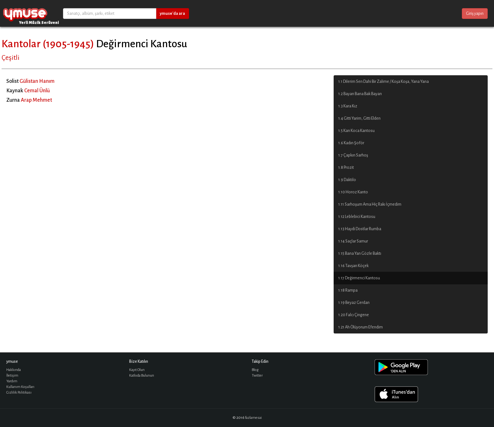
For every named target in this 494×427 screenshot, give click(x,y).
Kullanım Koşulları (20, 387)
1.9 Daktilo (347, 180)
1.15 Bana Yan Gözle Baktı (359, 253)
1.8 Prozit (346, 167)
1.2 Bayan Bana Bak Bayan (360, 94)
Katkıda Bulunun (141, 375)
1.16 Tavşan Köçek (353, 266)
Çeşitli (11, 57)
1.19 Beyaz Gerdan (354, 302)
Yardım (11, 381)
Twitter (257, 375)
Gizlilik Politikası (19, 392)
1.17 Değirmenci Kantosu (359, 278)
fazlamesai (253, 418)
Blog (255, 370)
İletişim (12, 375)
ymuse (25, 13)
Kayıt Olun (137, 370)
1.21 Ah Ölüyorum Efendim (360, 327)
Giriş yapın (475, 13)
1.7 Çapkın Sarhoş (353, 155)
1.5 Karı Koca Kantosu (356, 130)
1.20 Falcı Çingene (353, 315)
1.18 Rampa (348, 290)
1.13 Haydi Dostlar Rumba (359, 229)
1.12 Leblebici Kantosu (356, 216)
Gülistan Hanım (37, 81)
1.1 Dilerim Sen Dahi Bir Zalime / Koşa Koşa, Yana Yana (383, 81)
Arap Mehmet (36, 100)
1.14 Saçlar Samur (353, 241)
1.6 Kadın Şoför (351, 143)
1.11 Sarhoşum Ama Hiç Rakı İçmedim (369, 204)
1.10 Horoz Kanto (353, 192)
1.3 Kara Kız (347, 106)
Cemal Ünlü (37, 91)
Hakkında (13, 370)
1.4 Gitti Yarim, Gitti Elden (359, 118)
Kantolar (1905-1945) (48, 43)
